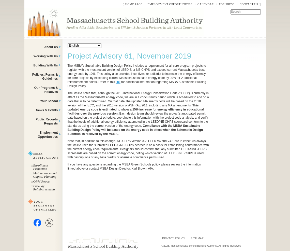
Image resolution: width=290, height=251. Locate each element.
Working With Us (46, 56)
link (118, 82)
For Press (226, 4)
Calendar (205, 4)
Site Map (197, 238)
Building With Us (46, 65)
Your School (49, 101)
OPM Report (42, 181)
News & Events (47, 110)
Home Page (134, 4)
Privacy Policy (173, 238)
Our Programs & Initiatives (46, 90)
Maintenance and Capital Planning (45, 175)
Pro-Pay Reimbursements (44, 187)
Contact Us (248, 4)
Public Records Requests (47, 121)
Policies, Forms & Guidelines (45, 76)
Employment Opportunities (169, 4)
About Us (51, 47)
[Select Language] (84, 45)
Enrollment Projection (40, 167)
